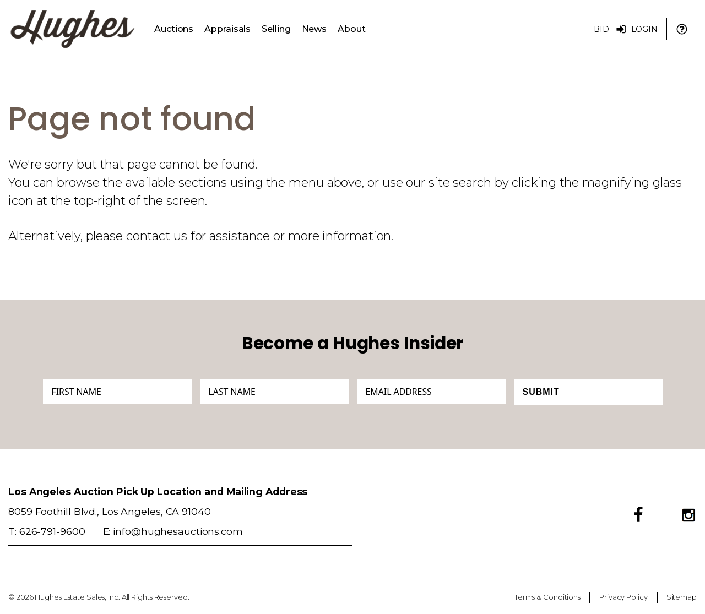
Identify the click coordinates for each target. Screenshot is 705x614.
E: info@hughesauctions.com (173, 531)
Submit (541, 391)
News (314, 29)
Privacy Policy (623, 597)
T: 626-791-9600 (46, 531)
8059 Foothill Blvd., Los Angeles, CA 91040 (109, 511)
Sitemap (681, 597)
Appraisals (227, 29)
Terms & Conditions (547, 597)
